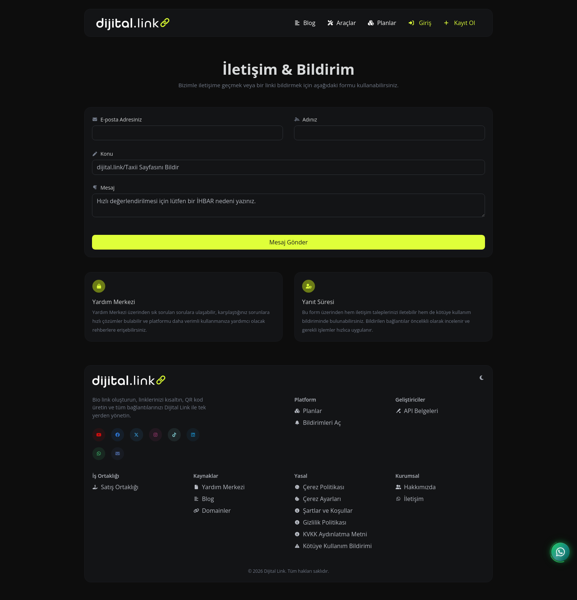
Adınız (305, 119)
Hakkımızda (416, 487)
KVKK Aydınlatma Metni (330, 534)
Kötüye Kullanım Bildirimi (333, 546)
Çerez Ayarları (317, 499)
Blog (304, 23)
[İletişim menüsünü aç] (560, 552)
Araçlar (341, 23)
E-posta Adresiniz (117, 119)
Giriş (420, 23)
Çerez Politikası (319, 487)
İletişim (410, 499)
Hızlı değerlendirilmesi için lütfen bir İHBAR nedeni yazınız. (288, 205)
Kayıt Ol (459, 23)
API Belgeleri (417, 411)
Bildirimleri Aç (317, 423)
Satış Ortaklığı (115, 487)
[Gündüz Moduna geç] (481, 377)
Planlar (382, 23)
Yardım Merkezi (219, 487)
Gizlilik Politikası (320, 522)
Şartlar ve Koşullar (323, 511)
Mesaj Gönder (288, 242)
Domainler (212, 511)
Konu (102, 153)
